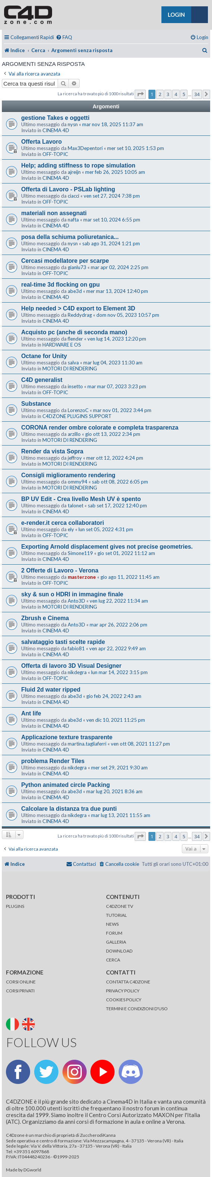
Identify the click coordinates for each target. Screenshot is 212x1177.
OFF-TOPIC (55, 154)
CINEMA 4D (55, 130)
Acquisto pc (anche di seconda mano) (74, 332)
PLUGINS (15, 906)
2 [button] (159, 94)
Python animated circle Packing (65, 785)
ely (71, 529)
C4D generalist (41, 380)
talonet (75, 505)
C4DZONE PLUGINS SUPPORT (77, 416)
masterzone (82, 577)
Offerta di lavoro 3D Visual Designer (71, 666)
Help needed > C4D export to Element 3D (78, 308)
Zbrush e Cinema (45, 618)
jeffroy (75, 458)
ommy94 (77, 482)
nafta (73, 220)
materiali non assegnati (54, 213)
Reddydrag (80, 315)
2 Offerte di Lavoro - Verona (60, 570)
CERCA (113, 960)
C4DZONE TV (119, 906)
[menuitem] (64, 37)
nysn (73, 124)
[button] (140, 94)
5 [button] (184, 94)
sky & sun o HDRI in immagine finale (72, 594)
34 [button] (197, 94)
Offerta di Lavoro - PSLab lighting (68, 189)
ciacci (73, 196)
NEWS (112, 924)
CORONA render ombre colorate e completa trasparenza (100, 427)
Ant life (31, 713)
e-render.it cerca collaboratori (62, 523)
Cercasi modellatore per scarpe (65, 261)
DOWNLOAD (119, 951)
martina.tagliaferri (87, 744)
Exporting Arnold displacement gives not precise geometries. (107, 546)
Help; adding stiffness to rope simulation (78, 165)
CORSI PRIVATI (20, 990)
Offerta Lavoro (41, 141)
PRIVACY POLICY (122, 990)
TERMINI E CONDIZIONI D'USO (137, 1008)
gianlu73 (77, 267)
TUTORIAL (116, 915)
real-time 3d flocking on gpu (60, 284)
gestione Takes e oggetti (55, 118)
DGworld (32, 1170)
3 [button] (168, 94)
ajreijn (74, 172)
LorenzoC (78, 410)
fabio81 (76, 648)
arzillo (74, 434)
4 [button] (175, 94)
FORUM (114, 933)
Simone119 (80, 553)
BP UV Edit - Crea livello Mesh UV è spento (81, 499)
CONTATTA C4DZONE (128, 982)
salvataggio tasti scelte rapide (63, 642)
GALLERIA (116, 942)
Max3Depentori (85, 148)
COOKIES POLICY (123, 999)
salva (73, 363)
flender (75, 339)
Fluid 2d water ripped (50, 689)
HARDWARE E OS (61, 345)
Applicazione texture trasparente (66, 737)
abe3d (75, 291)
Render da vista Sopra (52, 451)
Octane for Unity (44, 356)
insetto (75, 386)
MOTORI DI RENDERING (69, 368)
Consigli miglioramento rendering (68, 475)
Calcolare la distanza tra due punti (69, 809)
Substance (36, 404)
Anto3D (76, 601)
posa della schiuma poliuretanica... (70, 237)
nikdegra (77, 672)
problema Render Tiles (52, 761)
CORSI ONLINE (21, 982)
